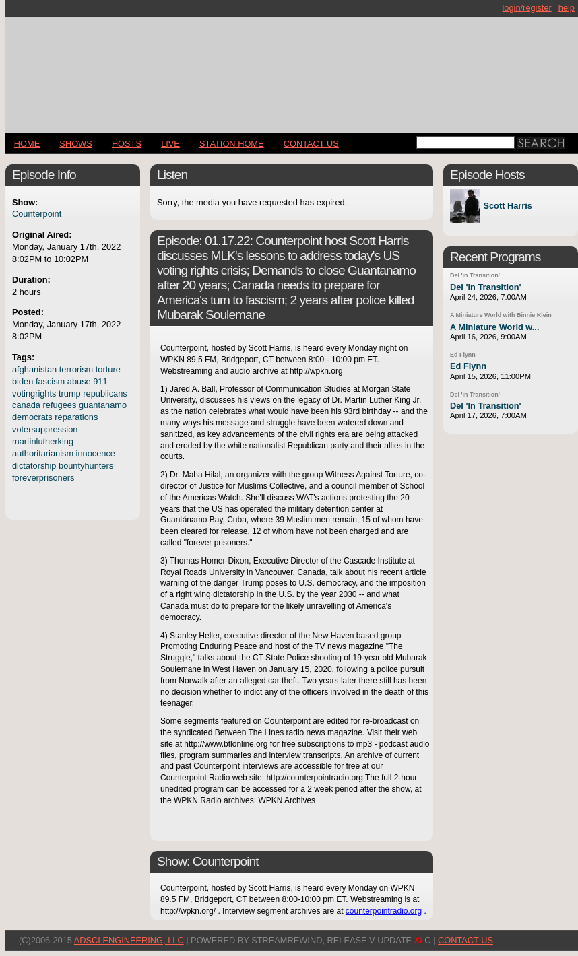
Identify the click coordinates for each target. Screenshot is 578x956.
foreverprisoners (43, 478)
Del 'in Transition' (475, 275)
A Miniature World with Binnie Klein (501, 315)
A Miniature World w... (494, 327)
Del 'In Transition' (485, 287)
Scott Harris (507, 206)
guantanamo (103, 405)
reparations (76, 417)
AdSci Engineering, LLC (129, 940)
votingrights (34, 393)
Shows (75, 144)
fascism (50, 381)
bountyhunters (86, 465)
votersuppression (44, 429)
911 (100, 381)
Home (27, 144)
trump (70, 393)
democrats (32, 417)
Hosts (126, 144)
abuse (79, 381)
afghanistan (34, 369)
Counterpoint (36, 214)
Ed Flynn (463, 354)
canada (26, 405)
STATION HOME (231, 144)
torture (108, 369)
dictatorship (34, 465)
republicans (105, 393)
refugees (60, 405)
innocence (95, 453)
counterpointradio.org (384, 911)
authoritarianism (42, 453)
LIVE (170, 144)
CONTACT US (311, 144)
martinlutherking (42, 441)
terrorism (76, 369)
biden (22, 381)
